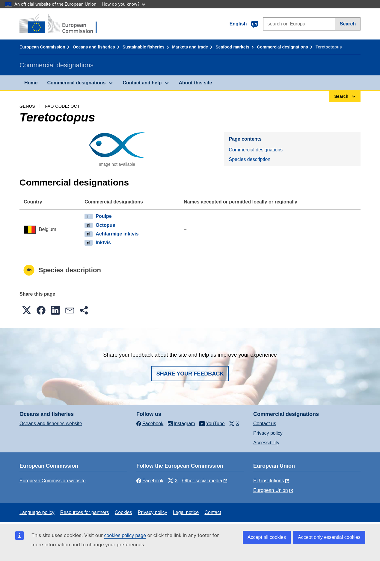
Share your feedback (190, 374)
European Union (270, 490)
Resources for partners (84, 512)
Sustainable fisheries (144, 47)
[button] (27, 310)
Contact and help (142, 82)
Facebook (149, 480)
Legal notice (186, 512)
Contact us (264, 423)
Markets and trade (190, 47)
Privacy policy (268, 433)
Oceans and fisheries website (50, 423)
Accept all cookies (267, 537)
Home (30, 82)
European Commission (42, 47)
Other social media (202, 480)
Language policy (37, 512)
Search (348, 23)
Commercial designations (282, 47)
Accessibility (266, 442)
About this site (195, 82)
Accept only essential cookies (329, 537)
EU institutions (268, 480)
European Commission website (52, 480)
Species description (249, 159)
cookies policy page (125, 535)
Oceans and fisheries (94, 47)
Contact (212, 512)
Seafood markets (232, 47)
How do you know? (124, 4)
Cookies (123, 512)
